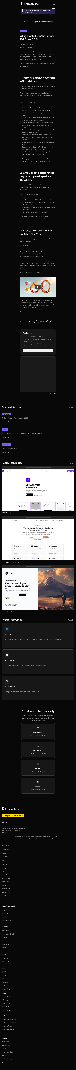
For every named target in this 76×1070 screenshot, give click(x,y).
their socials (34, 266)
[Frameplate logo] (29, 4)
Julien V (17, 830)
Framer (8, 832)
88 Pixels (6, 830)
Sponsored (53, 393)
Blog (25, 22)
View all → (71, 407)
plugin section (28, 161)
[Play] (38, 287)
